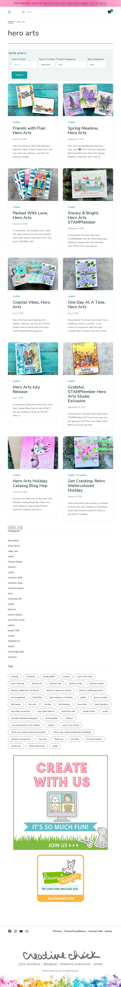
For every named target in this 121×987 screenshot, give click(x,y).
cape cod (13, 551)
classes (12, 567)
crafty (11, 572)
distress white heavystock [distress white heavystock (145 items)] (91, 690)
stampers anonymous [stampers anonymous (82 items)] (21, 739)
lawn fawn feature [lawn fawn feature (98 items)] (45, 711)
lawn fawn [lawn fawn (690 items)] (82, 704)
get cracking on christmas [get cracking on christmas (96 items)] (61, 697)
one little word (16, 619)
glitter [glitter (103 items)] (83, 697)
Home (11, 21)
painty (11, 625)
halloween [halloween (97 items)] (16, 704)
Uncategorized (16, 651)
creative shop (15, 582)
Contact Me (95, 931)
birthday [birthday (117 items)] (15, 676)
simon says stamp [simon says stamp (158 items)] (70, 725)
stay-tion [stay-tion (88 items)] (43, 739)
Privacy (57, 931)
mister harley (15, 614)
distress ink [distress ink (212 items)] (37, 683)
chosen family (15, 561)
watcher (12, 657)
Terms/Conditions (75, 931)
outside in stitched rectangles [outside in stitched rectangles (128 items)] (24, 718)
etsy (10, 593)
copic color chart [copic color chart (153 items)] (84, 676)
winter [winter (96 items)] (55, 746)
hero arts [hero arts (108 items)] (32, 704)
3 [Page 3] (14, 527)
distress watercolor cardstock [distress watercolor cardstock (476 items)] (25, 690)
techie (11, 635)
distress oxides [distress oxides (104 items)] (97, 683)
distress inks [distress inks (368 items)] (55, 683)
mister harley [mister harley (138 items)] (89, 711)
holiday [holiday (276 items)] (47, 704)
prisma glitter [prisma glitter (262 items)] (51, 718)
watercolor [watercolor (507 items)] (16, 746)
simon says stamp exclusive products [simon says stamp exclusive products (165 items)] (28, 732)
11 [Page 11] (19, 527)
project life (14, 630)
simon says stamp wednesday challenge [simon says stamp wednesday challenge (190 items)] (72, 732)
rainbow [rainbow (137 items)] (69, 718)
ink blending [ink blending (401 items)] (64, 704)
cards (16, 122)
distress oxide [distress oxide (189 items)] (75, 683)
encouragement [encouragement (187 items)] (18, 697)
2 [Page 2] (11, 527)
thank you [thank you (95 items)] (59, 739)
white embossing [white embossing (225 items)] (37, 746)
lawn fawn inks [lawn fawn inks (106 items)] (68, 711)
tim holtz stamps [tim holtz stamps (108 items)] (94, 739)
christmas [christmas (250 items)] (30, 676)
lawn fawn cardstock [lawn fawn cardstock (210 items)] (20, 711)
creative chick (15, 577)
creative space (16, 588)
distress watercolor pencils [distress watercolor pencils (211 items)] (59, 690)
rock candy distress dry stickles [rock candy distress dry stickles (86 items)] (25, 725)
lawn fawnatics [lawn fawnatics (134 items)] (101, 704)
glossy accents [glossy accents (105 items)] (100, 697)
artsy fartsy (14, 545)
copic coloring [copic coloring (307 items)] (17, 683)
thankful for (14, 641)
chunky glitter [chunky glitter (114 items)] (49, 676)
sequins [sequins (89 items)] (51, 725)
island (11, 604)
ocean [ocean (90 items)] (105, 711)
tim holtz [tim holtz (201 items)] (75, 739)
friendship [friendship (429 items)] (37, 697)
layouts (12, 609)
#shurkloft (13, 540)
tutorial (81, 475)
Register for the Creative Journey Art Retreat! (75, 3)
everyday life (15, 598)
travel (11, 646)
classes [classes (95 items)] (66, 676)
